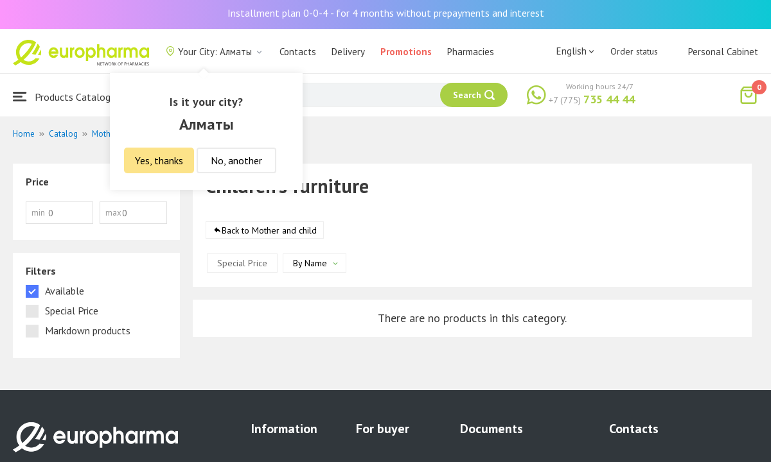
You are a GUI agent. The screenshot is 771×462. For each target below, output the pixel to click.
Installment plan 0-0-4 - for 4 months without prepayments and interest (385, 12)
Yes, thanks (159, 160)
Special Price (242, 263)
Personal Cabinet (723, 52)
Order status (634, 51)
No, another (236, 160)
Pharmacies (470, 52)
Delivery (348, 52)
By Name (310, 263)
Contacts (297, 52)
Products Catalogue (67, 96)
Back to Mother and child (269, 230)
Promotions (406, 52)
